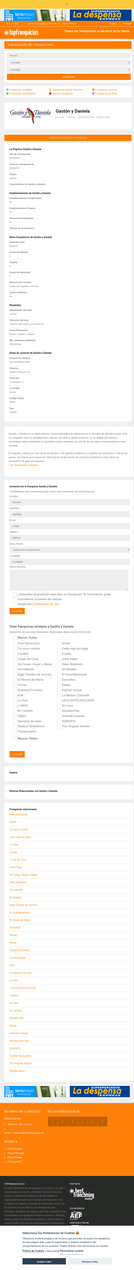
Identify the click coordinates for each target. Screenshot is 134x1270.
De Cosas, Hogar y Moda (32, 664)
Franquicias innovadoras (21, 93)
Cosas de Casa (25, 659)
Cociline (20, 654)
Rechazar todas (90, 1261)
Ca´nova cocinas (26, 649)
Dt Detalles (67, 669)
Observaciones (18, 566)
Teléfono (14, 532)
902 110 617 (11, 23)
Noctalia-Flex (68, 711)
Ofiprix (19, 716)
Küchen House (69, 690)
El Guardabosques (72, 674)
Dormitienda (23, 669)
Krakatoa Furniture (28, 690)
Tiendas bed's (24, 731)
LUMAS (20, 706)
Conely (64, 654)
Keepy (63, 685)
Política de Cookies (33, 1250)
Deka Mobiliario (70, 664)
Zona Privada (69, 23)
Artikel (63, 643)
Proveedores (14, 1161)
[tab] (68, 45)
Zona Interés (16, 543)
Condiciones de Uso (45, 604)
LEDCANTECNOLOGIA (75, 700)
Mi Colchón (23, 711)
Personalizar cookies (71, 1250)
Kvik (18, 695)
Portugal (127, 23)
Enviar (17, 611)
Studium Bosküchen (29, 726)
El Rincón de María (28, 680)
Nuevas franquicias (61, 93)
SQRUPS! (66, 721)
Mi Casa (65, 706)
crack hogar (67, 659)
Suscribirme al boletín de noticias (37, 599)
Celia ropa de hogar (72, 649)
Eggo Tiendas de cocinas (32, 674)
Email (13, 520)
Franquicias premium (105, 89)
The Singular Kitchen (73, 726)
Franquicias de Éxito (104, 93)
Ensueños (66, 680)
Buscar (69, 76)
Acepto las (36, 604)
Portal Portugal (16, 1153)
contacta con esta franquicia (68, 137)
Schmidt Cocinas (71, 716)
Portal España (15, 1148)
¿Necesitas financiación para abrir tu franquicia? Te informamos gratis (62, 594)
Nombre (14, 496)
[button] (68, 45)
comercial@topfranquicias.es (40, 23)
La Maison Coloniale (73, 695)
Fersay (20, 685)
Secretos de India (27, 721)
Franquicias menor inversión (66, 89)
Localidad (15, 555)
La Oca (20, 700)
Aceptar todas (44, 1261)
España (113, 23)
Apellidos (15, 508)
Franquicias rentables (19, 89)
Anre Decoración (26, 643)
